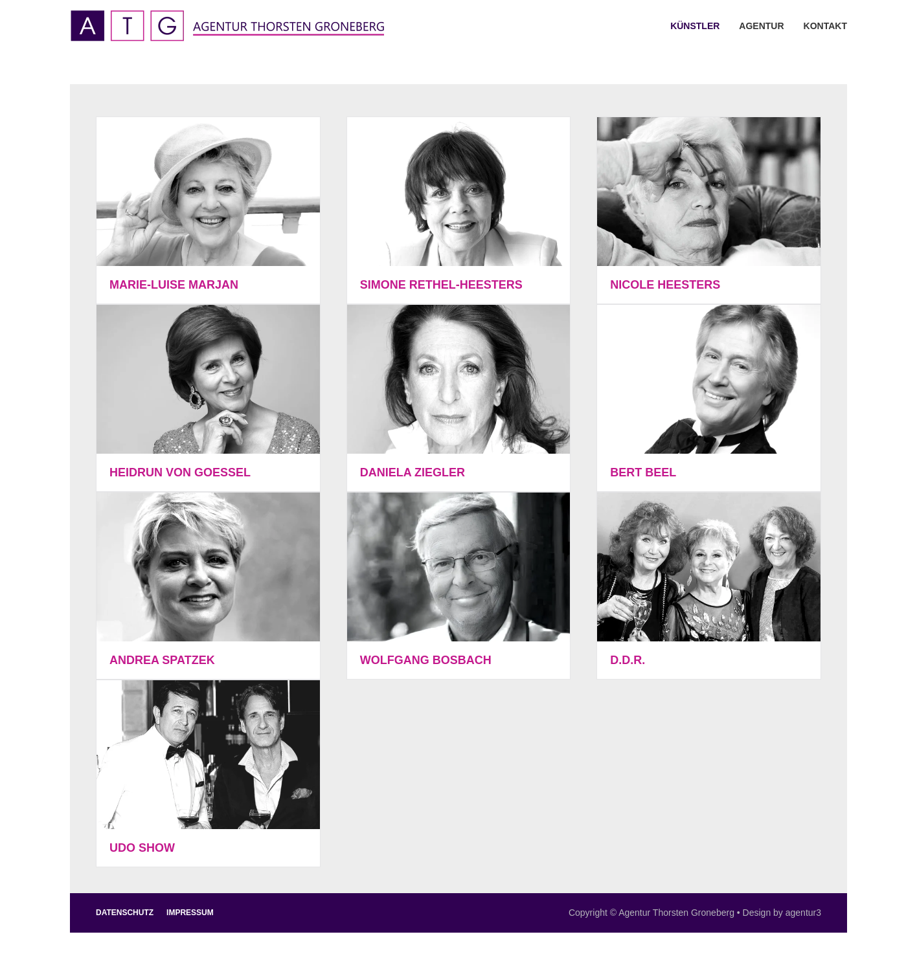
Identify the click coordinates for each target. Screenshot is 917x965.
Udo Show (142, 847)
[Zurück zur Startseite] (227, 26)
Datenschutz (124, 912)
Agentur (761, 26)
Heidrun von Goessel (180, 472)
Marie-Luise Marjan (173, 284)
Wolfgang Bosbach (426, 660)
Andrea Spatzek (162, 660)
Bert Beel (643, 472)
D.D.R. (627, 660)
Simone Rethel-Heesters (441, 284)
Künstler (694, 26)
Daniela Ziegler (412, 472)
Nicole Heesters (665, 284)
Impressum (190, 912)
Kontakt (825, 26)
